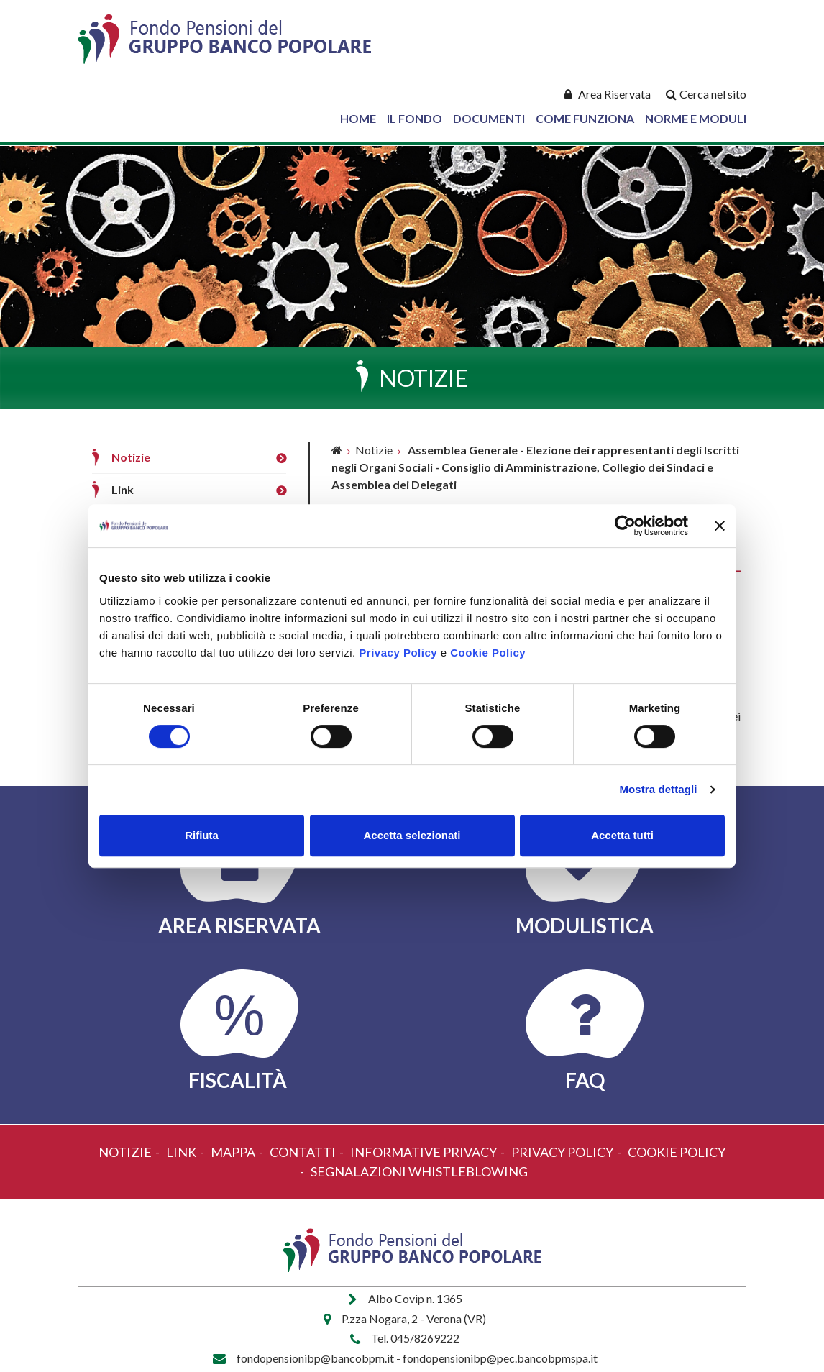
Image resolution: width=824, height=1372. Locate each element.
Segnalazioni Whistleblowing (419, 1171)
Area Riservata (614, 94)
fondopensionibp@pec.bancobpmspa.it (500, 1358)
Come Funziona (585, 118)
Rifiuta (202, 835)
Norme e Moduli (695, 118)
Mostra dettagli (658, 789)
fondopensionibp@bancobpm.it (315, 1358)
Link (122, 489)
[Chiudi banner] (720, 526)
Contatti (303, 1152)
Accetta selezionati (411, 835)
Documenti (489, 118)
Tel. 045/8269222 (415, 1338)
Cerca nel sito (712, 94)
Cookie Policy (488, 652)
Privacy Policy (398, 652)
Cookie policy (676, 1152)
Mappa (233, 1152)
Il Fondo (414, 118)
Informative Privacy (423, 1152)
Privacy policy (562, 1152)
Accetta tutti (622, 835)
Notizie (130, 457)
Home (358, 118)
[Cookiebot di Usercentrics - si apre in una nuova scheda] (625, 525)
